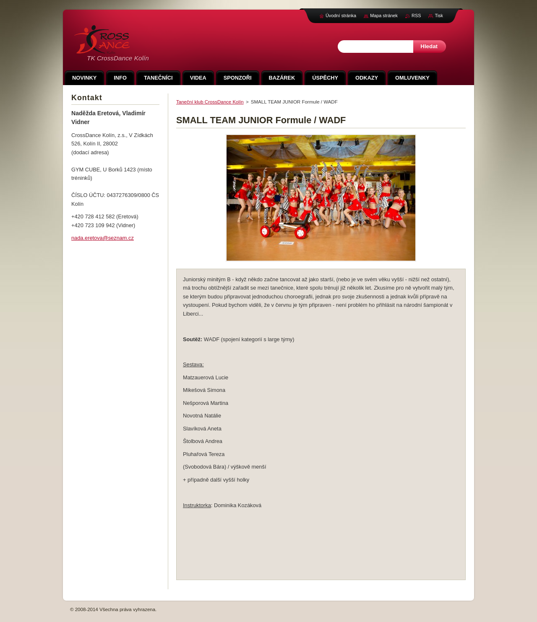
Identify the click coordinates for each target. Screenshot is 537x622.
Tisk (439, 15)
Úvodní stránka (341, 15)
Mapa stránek (384, 15)
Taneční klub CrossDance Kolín (210, 101)
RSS (416, 15)
